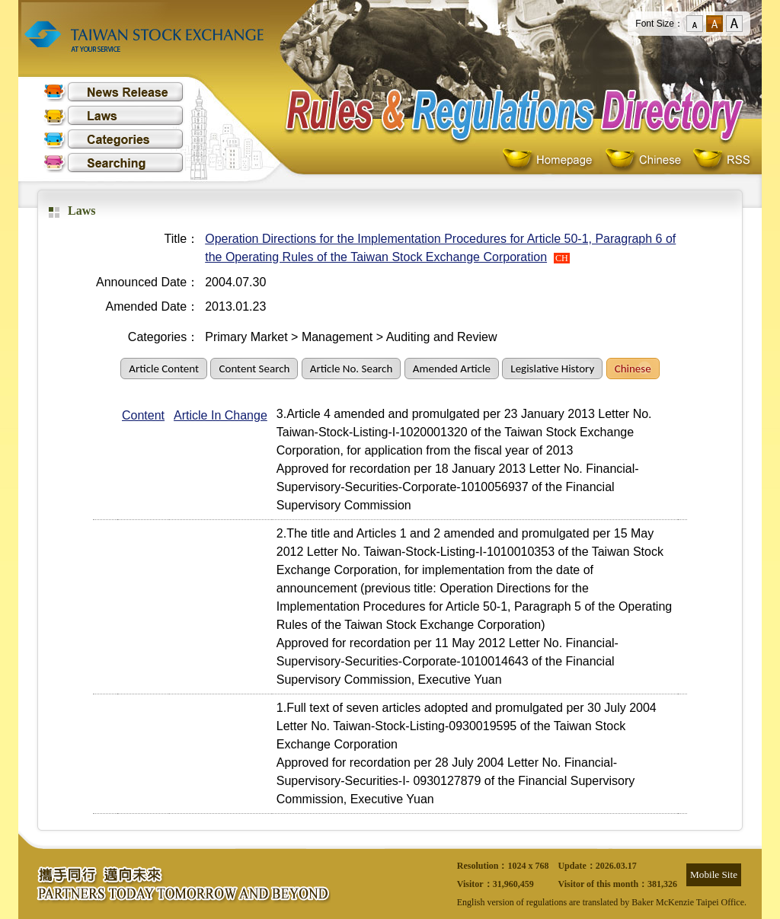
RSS (721, 160)
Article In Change (220, 415)
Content (143, 415)
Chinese (646, 160)
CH (561, 258)
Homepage (551, 160)
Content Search (254, 368)
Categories (113, 139)
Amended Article (452, 368)
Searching (113, 162)
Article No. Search (351, 368)
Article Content (164, 368)
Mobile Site (713, 874)
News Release (113, 91)
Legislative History (552, 368)
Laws (113, 115)
